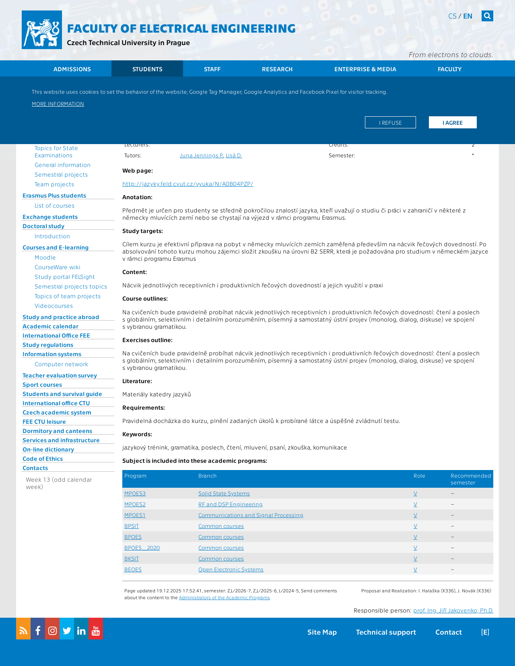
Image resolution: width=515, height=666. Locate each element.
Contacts (35, 467)
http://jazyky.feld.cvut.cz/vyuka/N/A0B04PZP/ (187, 183)
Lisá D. (234, 155)
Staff (212, 68)
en (468, 15)
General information (63, 164)
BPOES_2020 (142, 547)
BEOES (133, 569)
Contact (448, 631)
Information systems (52, 353)
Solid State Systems (224, 493)
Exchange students (50, 216)
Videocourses (54, 305)
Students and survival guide (62, 393)
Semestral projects (61, 174)
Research (277, 68)
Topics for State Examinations (56, 151)
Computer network (61, 363)
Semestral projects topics (71, 286)
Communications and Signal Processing (250, 514)
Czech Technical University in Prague (128, 42)
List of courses (54, 205)
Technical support (386, 631)
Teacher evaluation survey (60, 375)
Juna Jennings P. (201, 155)
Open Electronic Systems (231, 569)
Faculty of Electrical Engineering (181, 27)
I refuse (390, 122)
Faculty (449, 68)
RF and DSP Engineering (230, 504)
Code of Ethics (43, 458)
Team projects (54, 184)
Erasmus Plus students (54, 195)
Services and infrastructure (61, 439)
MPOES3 (135, 493)
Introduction (52, 235)
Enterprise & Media (365, 68)
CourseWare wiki (57, 266)
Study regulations (48, 344)
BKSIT (131, 558)
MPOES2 (135, 504)
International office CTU (56, 402)
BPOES (133, 536)
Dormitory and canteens (57, 430)
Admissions (72, 68)
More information (58, 103)
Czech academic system (57, 412)
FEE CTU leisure (44, 421)
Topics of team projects (68, 295)
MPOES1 (135, 514)
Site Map (322, 631)
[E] (485, 631)
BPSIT (131, 525)
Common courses (221, 525)
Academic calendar (50, 326)
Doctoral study (43, 225)
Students (147, 68)
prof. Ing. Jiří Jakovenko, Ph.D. (453, 610)
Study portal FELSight (65, 276)
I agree (453, 122)
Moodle (45, 257)
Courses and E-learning (56, 247)
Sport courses (42, 384)
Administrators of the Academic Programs (224, 597)
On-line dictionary (48, 449)
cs (452, 15)
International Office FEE (56, 335)
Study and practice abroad (61, 316)
